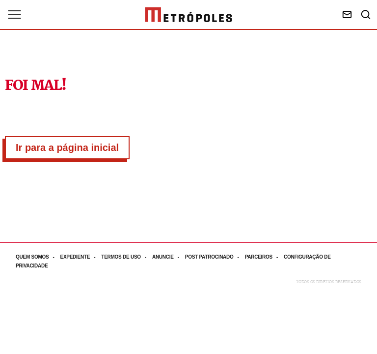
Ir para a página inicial (67, 147)
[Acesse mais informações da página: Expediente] (80, 257)
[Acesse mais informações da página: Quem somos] (38, 257)
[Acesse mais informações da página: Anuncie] (168, 257)
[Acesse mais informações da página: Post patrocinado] (215, 257)
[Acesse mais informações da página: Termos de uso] (126, 257)
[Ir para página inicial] (188, 15)
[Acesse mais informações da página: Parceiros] (264, 257)
